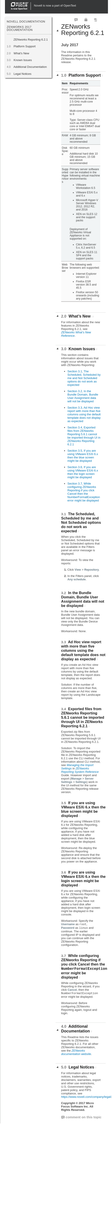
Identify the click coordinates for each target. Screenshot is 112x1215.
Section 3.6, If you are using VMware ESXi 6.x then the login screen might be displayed (82, 472)
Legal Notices (22, 74)
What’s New (21, 53)
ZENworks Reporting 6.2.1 (30, 39)
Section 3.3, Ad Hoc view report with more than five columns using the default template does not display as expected (84, 414)
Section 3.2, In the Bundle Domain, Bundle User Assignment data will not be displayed (82, 396)
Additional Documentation (30, 67)
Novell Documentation (26, 21)
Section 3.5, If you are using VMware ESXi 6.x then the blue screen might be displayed (82, 455)
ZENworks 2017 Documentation (20, 28)
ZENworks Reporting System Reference (80, 770)
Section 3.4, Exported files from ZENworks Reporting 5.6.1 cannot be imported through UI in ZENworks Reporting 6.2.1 (84, 436)
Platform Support (24, 46)
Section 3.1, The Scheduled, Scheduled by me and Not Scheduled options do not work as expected (84, 378)
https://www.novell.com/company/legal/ (86, 1096)
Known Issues (22, 60)
